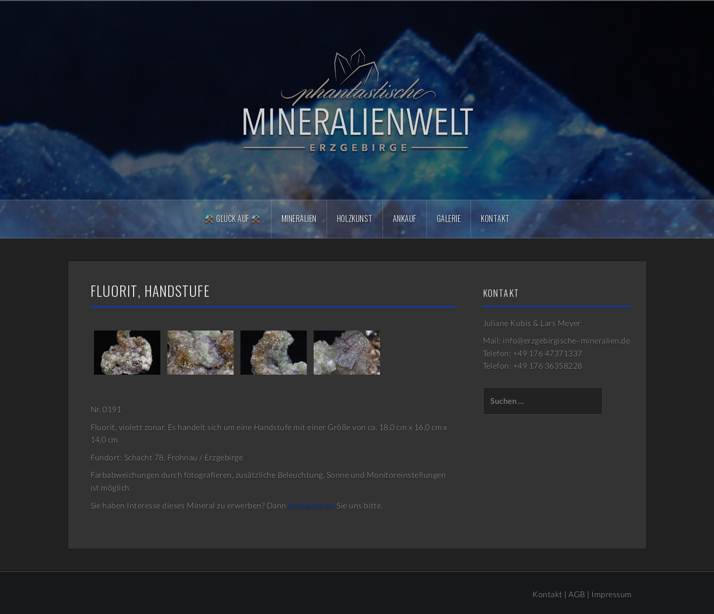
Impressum (611, 594)
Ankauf (405, 218)
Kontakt (495, 218)
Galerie (449, 218)
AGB (577, 594)
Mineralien (299, 218)
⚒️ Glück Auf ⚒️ (232, 218)
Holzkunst (355, 218)
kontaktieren (311, 505)
